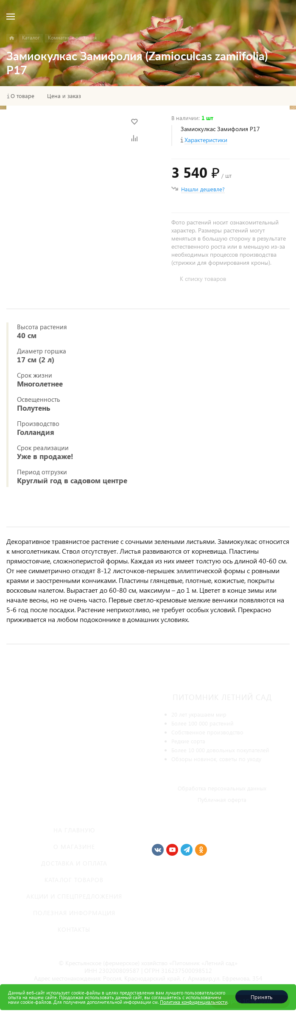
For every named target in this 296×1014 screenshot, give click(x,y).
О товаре (22, 95)
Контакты (74, 929)
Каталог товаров (74, 880)
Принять (262, 996)
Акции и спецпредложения (74, 896)
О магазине (74, 847)
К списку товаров (203, 279)
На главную (74, 830)
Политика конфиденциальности (193, 1002)
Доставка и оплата (74, 863)
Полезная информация (74, 913)
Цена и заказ (64, 95)
